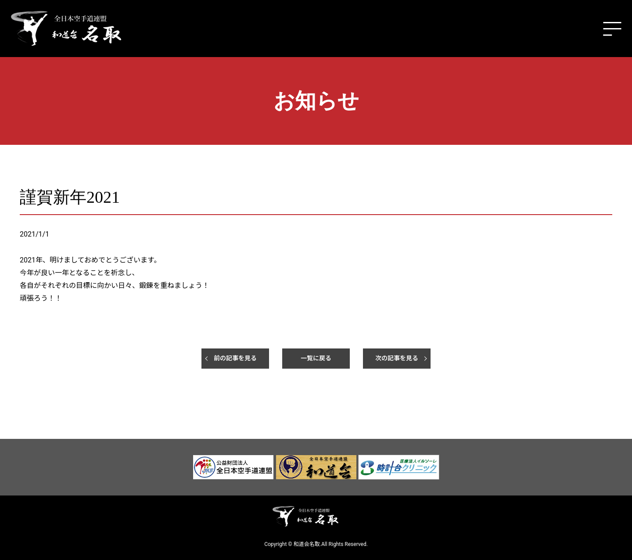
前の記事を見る (235, 358)
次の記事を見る (396, 358)
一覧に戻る (316, 358)
